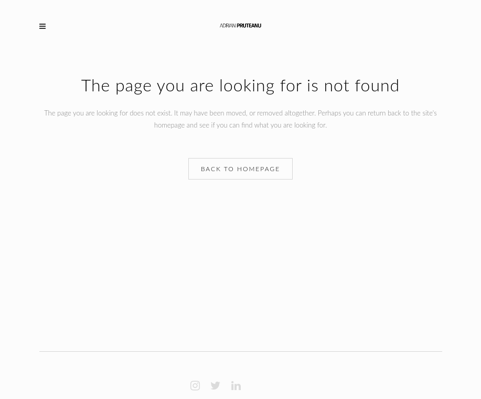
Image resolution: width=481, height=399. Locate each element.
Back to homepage (240, 169)
